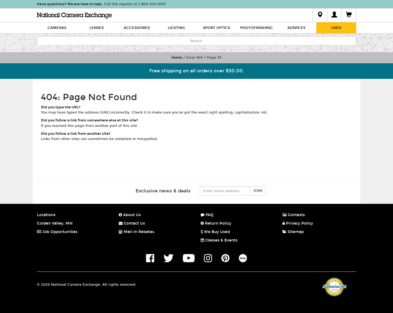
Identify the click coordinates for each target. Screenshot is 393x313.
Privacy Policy (297, 223)
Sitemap (293, 231)
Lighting (176, 28)
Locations (46, 215)
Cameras (56, 28)
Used (336, 28)
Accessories (137, 28)
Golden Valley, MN (55, 223)
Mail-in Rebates (136, 231)
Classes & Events (219, 240)
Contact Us (132, 223)
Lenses (97, 28)
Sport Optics (216, 28)
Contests (293, 215)
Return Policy (216, 223)
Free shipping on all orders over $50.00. (196, 71)
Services (296, 28)
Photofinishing (256, 28)
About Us (130, 215)
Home (176, 57)
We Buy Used (215, 231)
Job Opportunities (57, 231)
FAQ (207, 215)
